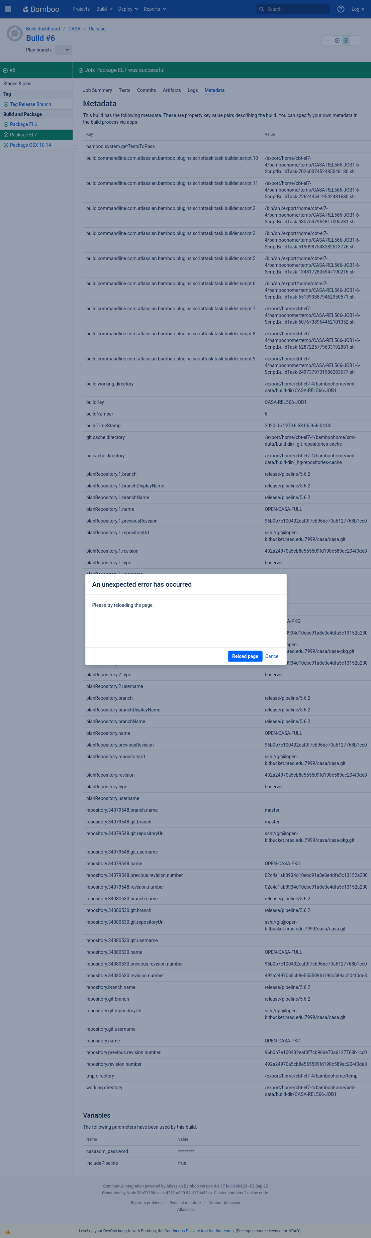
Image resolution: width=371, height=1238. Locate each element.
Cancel (272, 656)
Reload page (245, 656)
